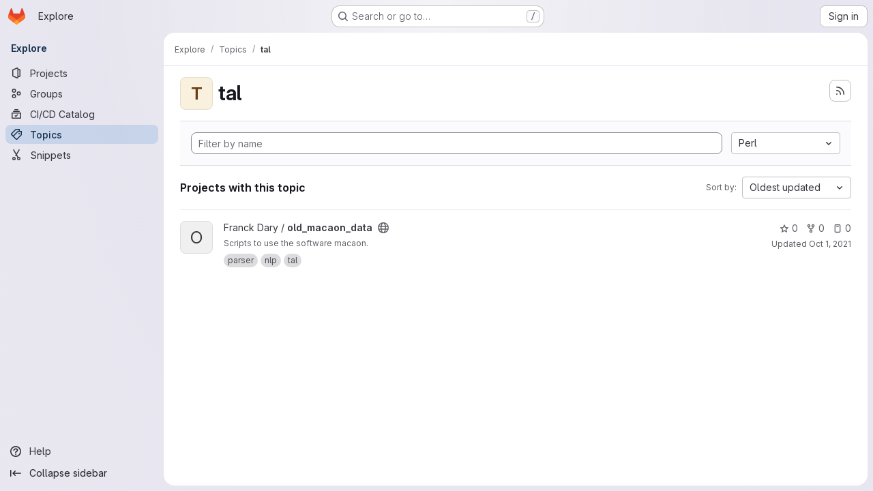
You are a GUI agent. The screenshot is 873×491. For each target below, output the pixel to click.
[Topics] (81, 134)
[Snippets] (81, 154)
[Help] (81, 451)
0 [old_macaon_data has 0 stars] (789, 228)
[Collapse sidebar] (81, 473)
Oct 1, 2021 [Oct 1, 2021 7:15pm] (830, 244)
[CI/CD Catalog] (81, 113)
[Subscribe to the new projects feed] (840, 91)
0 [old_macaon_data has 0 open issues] (842, 228)
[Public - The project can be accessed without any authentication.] (383, 227)
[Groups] (81, 93)
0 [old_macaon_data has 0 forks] (815, 228)
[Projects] (81, 73)
